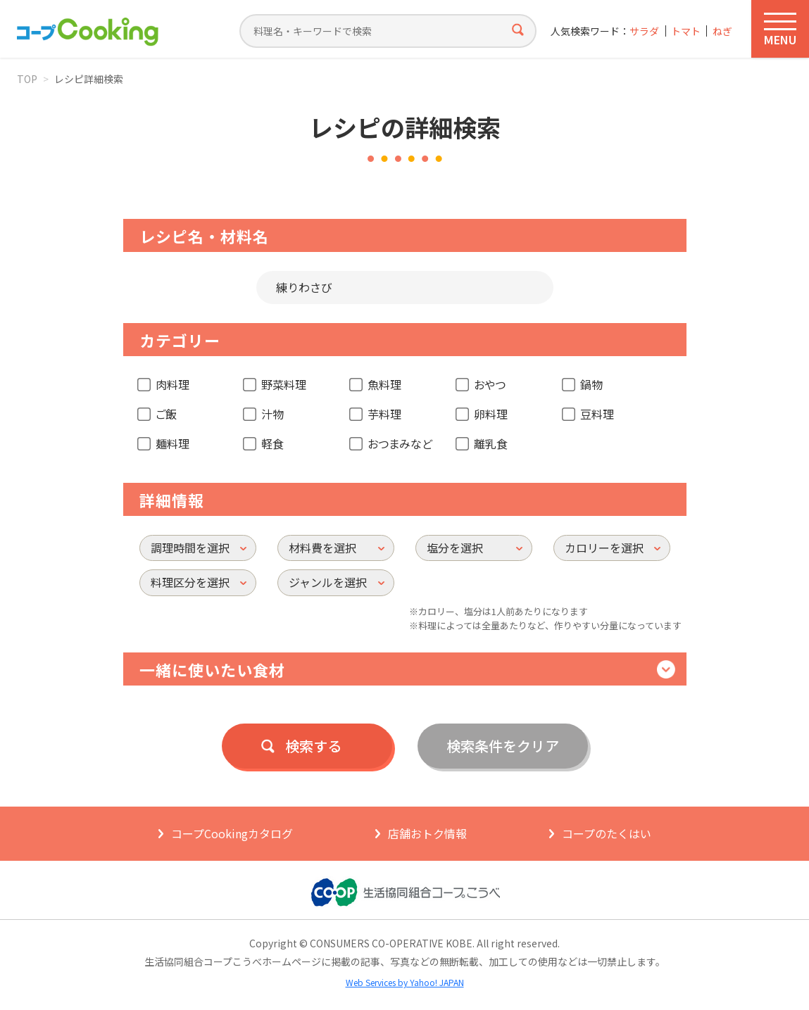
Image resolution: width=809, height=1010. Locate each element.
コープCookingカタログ (232, 833)
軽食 (272, 443)
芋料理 (384, 413)
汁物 (272, 413)
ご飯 (166, 413)
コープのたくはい (606, 833)
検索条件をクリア (502, 746)
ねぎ (722, 31)
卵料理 (491, 413)
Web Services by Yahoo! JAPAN (405, 982)
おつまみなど (400, 443)
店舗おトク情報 (427, 833)
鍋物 (591, 384)
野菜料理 (283, 384)
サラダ (644, 31)
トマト (686, 31)
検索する (313, 746)
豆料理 (597, 413)
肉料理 (172, 384)
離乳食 (491, 443)
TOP (27, 79)
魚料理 (384, 384)
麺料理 (172, 443)
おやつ (490, 384)
